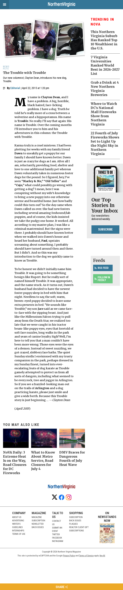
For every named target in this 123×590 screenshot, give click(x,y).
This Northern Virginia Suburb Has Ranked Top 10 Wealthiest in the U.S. (104, 40)
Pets (6, 68)
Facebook (57, 537)
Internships (18, 530)
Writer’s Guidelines (17, 526)
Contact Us (56, 523)
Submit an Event (57, 529)
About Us (16, 517)
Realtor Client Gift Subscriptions (79, 529)
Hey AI (102, 555)
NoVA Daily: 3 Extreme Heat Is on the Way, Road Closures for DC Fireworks (14, 462)
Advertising (18, 520)
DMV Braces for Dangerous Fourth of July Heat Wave (72, 458)
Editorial (15, 88)
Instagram (57, 541)
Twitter (56, 534)
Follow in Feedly (104, 279)
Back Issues (38, 527)
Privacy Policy (69, 555)
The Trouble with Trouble (24, 73)
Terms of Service (86, 555)
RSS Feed (103, 267)
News (6, 66)
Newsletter (38, 524)
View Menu (3, 4)
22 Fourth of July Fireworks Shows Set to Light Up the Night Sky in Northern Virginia (105, 143)
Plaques (73, 524)
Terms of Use (18, 534)
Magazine (37, 517)
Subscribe (105, 229)
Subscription (38, 520)
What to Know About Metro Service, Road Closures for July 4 (43, 460)
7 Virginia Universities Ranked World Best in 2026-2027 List (105, 65)
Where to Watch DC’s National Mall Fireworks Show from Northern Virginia (104, 114)
